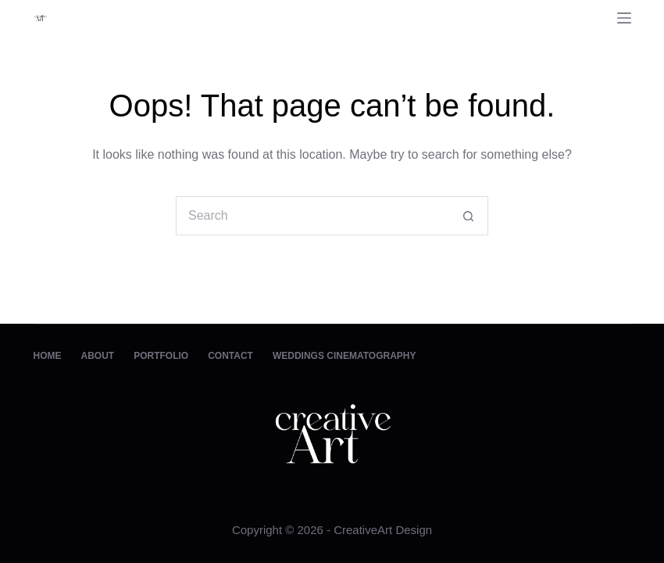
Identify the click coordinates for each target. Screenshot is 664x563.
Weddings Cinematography (344, 355)
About (98, 355)
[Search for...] (312, 215)
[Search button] (468, 215)
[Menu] (624, 18)
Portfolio (161, 355)
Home (48, 355)
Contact (230, 355)
